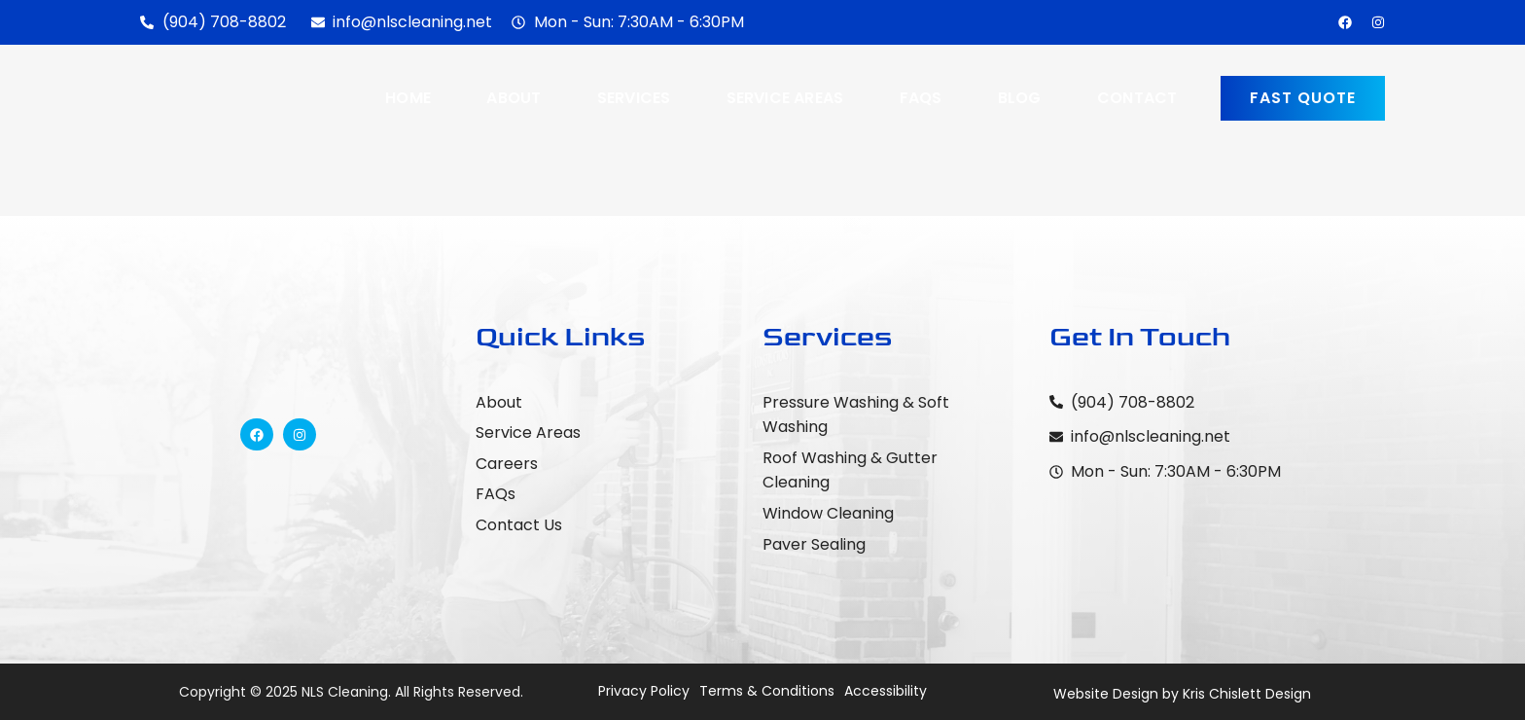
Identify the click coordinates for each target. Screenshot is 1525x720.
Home (408, 98)
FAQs (921, 98)
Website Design (1105, 693)
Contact (1137, 98)
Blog (1020, 98)
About (513, 98)
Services (634, 98)
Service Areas (785, 98)
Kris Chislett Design (1247, 693)
